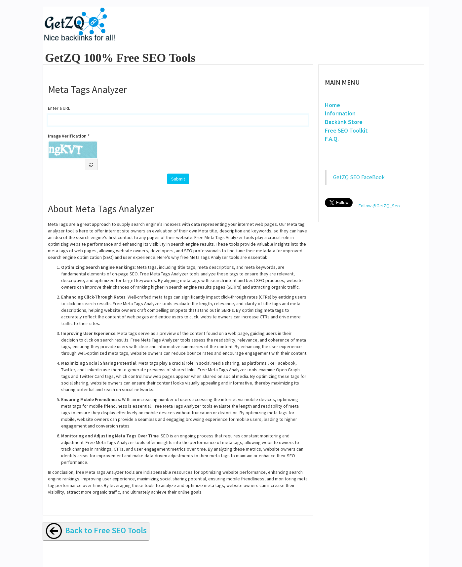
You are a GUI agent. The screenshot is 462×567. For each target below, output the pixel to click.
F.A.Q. (332, 138)
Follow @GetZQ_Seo (379, 206)
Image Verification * (69, 136)
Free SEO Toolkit (346, 130)
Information (340, 113)
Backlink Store (344, 122)
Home (332, 105)
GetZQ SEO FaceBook (359, 177)
